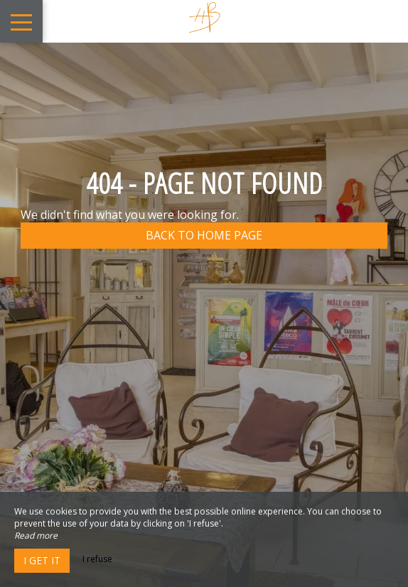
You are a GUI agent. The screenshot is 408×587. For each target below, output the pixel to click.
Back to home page (204, 235)
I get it (41, 560)
